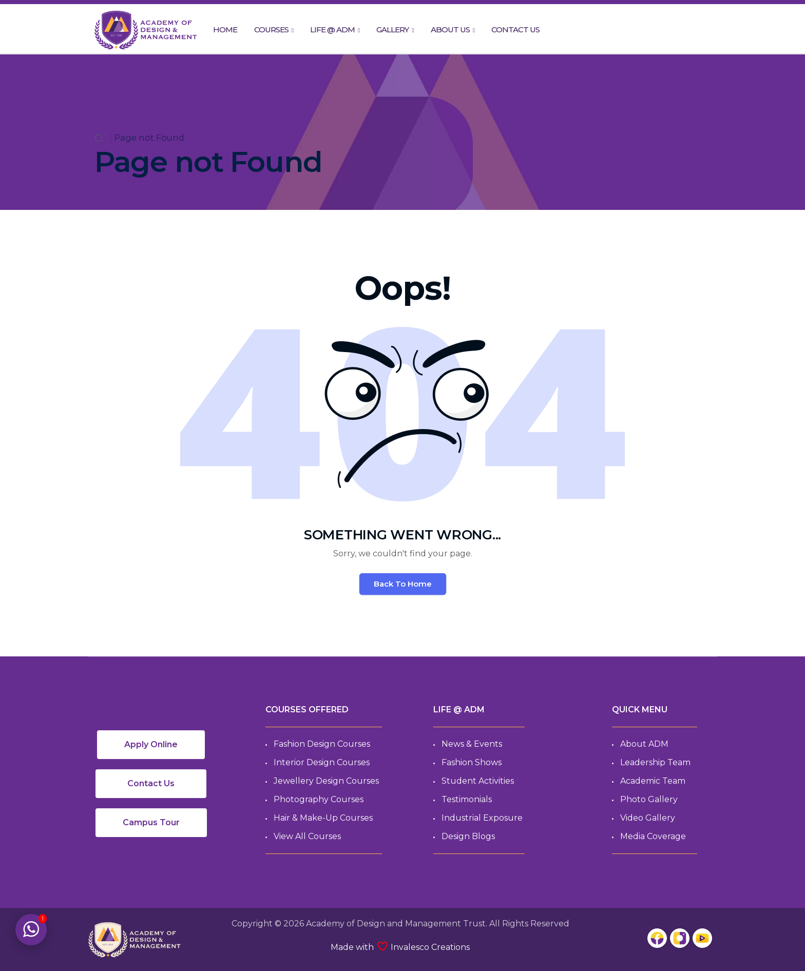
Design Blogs (468, 836)
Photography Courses (318, 799)
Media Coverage (653, 836)
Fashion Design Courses (322, 744)
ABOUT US (450, 29)
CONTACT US (515, 29)
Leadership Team (655, 762)
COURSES (271, 29)
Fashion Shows (472, 762)
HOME (225, 29)
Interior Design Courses (322, 762)
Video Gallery (647, 818)
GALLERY (392, 29)
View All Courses (307, 836)
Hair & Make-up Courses (323, 818)
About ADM (644, 744)
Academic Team (652, 781)
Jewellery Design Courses (326, 781)
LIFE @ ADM (332, 29)
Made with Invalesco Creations (400, 947)
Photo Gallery (649, 799)
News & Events (472, 744)
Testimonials (467, 799)
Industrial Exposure (482, 818)
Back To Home (403, 584)
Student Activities (478, 781)
